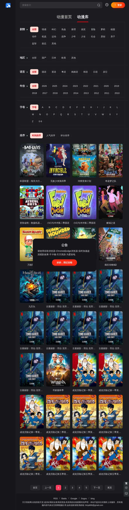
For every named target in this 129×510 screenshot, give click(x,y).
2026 (44, 86)
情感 (44, 29)
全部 (34, 29)
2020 (106, 86)
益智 (34, 43)
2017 (44, 93)
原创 (103, 36)
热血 (63, 29)
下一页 (97, 487)
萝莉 (103, 29)
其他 (54, 43)
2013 (86, 93)
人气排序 (50, 135)
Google (74, 498)
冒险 (93, 29)
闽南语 (74, 72)
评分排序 (65, 135)
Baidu (64, 498)
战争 (63, 36)
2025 (54, 86)
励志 (44, 43)
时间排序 (36, 135)
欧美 (63, 57)
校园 (113, 29)
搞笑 (83, 29)
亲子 (113, 36)
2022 (85, 86)
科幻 (54, 29)
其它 (105, 72)
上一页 (48, 487)
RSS (55, 498)
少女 (83, 36)
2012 (96, 93)
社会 (93, 36)
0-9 (40, 121)
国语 (44, 72)
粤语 (63, 72)
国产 (44, 57)
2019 (116, 86)
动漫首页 (64, 17)
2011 (106, 93)
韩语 (85, 72)
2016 (55, 93)
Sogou (84, 498)
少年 (73, 36)
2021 (96, 86)
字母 (34, 107)
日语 (95, 72)
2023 (75, 86)
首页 (35, 487)
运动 (54, 36)
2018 (34, 93)
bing (93, 498)
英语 (54, 72)
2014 (75, 93)
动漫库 (82, 17)
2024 (64, 86)
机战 (44, 36)
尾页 (109, 487)
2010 (117, 93)
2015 (65, 93)
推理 (73, 29)
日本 (54, 57)
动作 (34, 36)
